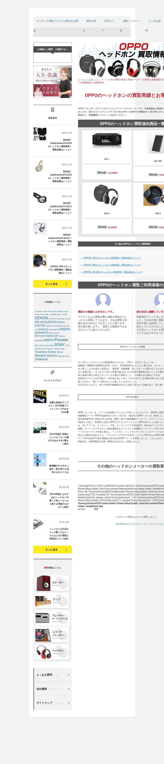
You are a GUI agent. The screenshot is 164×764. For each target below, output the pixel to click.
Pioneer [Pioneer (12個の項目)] (61, 381)
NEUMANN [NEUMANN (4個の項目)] (39, 383)
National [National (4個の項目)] (62, 378)
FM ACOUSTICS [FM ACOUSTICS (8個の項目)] (46, 364)
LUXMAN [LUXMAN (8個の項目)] (63, 371)
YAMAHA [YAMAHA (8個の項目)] (41, 401)
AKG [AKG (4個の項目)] (49, 354)
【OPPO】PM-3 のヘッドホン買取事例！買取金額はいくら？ (111, 268)
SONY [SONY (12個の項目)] (59, 386)
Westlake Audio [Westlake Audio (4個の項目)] (63, 398)
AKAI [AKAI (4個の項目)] (45, 354)
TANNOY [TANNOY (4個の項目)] (50, 391)
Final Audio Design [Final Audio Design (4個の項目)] (63, 361)
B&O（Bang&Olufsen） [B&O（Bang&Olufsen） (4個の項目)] (53, 356)
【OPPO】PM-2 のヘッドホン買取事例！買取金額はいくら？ (111, 275)
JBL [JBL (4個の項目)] (36, 372)
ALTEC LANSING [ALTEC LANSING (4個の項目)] (57, 354)
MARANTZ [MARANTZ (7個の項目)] (41, 374)
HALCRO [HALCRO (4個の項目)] (66, 368)
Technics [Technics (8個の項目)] (41, 394)
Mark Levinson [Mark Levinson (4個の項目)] (54, 375)
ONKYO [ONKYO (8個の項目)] (48, 382)
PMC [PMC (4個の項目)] (36, 387)
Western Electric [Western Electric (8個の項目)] (46, 397)
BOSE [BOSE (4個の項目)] (65, 356)
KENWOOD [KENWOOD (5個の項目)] (43, 371)
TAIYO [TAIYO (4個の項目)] (43, 391)
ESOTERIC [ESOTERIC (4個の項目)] (52, 361)
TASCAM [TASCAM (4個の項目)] (56, 391)
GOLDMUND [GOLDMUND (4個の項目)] (57, 368)
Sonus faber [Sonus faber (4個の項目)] (49, 387)
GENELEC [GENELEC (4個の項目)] (49, 368)
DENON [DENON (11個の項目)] (41, 360)
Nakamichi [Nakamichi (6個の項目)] (52, 377)
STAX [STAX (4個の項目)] (67, 387)
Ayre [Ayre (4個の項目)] (43, 356)
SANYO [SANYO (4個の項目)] (41, 387)
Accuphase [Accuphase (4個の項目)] (39, 354)
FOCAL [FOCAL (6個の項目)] (61, 364)
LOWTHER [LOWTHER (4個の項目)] (53, 372)
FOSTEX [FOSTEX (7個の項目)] (40, 367)
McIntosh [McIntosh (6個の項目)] (40, 377)
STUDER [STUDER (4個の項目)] (38, 391)
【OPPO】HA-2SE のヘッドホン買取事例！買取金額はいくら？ (112, 282)
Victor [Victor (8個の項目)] (52, 394)
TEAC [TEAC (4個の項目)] (63, 391)
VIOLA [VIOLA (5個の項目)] (60, 394)
